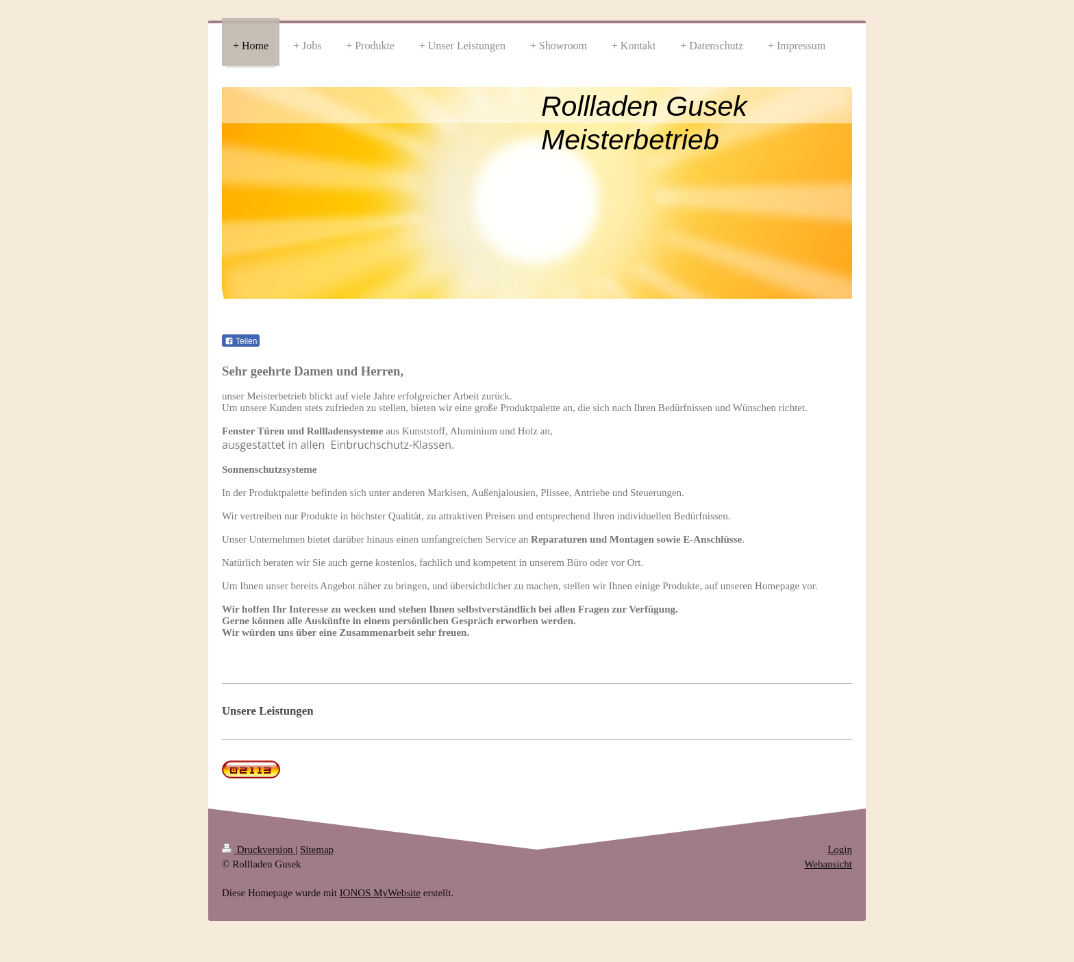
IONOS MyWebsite (380, 892)
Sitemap (317, 849)
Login (839, 849)
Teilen (241, 341)
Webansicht (828, 864)
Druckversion (258, 849)
